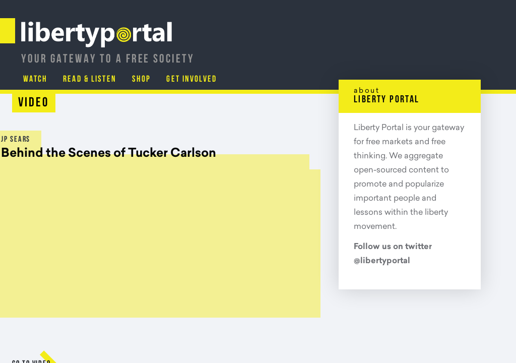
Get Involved (461, 52)
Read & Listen (358, 52)
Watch (303, 52)
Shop (410, 52)
